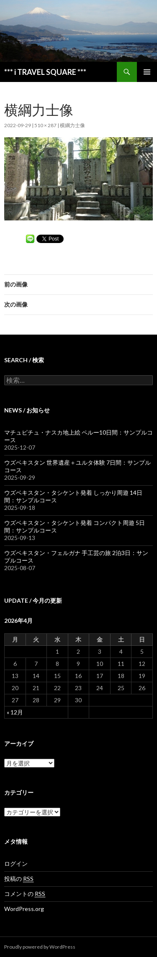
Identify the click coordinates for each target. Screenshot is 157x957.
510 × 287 (45, 125)
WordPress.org (24, 908)
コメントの (24, 894)
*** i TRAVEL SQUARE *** (45, 72)
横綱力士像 (72, 125)
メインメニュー (147, 72)
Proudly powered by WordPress (39, 947)
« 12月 (15, 712)
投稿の (18, 879)
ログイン (16, 863)
